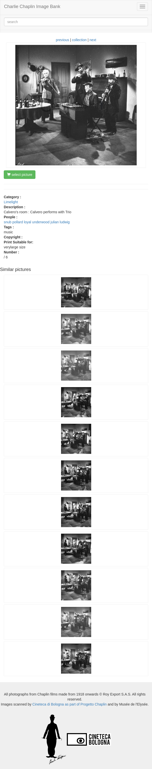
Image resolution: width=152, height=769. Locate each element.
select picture (19, 175)
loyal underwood (36, 222)
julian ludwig (60, 222)
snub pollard (13, 222)
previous (62, 40)
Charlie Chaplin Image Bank (32, 6)
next (92, 40)
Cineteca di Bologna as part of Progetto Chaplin (69, 704)
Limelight (11, 202)
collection (79, 40)
